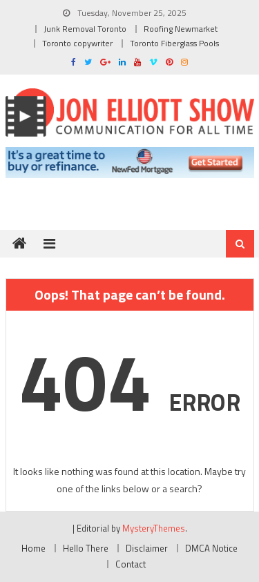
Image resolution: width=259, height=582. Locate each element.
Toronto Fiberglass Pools (174, 43)
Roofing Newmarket (181, 28)
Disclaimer (147, 548)
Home (33, 548)
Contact (130, 564)
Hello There (85, 548)
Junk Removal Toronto (85, 28)
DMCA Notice (211, 548)
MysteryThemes (153, 528)
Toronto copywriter (77, 43)
